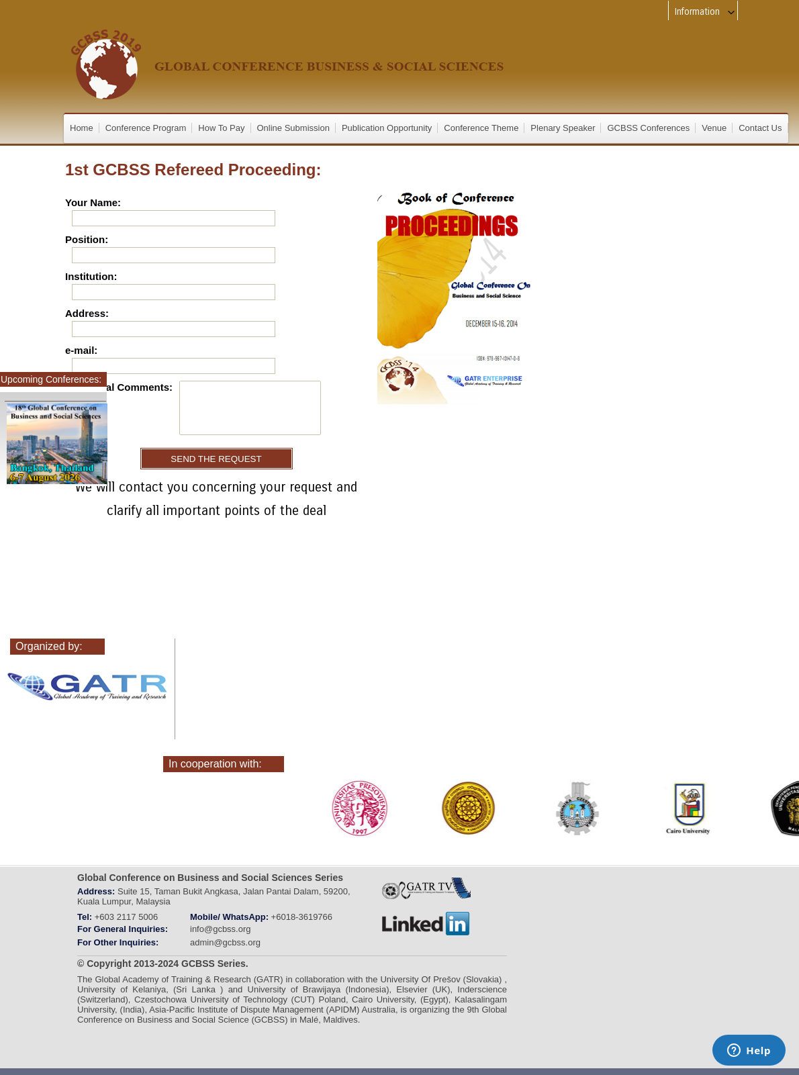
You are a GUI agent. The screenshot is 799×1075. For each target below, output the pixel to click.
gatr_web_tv (426, 889)
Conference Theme (481, 128)
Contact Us (760, 128)
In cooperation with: (215, 763)
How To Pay (221, 128)
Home (81, 128)
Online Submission (293, 128)
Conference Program (146, 128)
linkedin (426, 924)
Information (705, 11)
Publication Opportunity (387, 128)
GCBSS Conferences (648, 128)
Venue (714, 128)
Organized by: (49, 646)
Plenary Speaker (562, 128)
